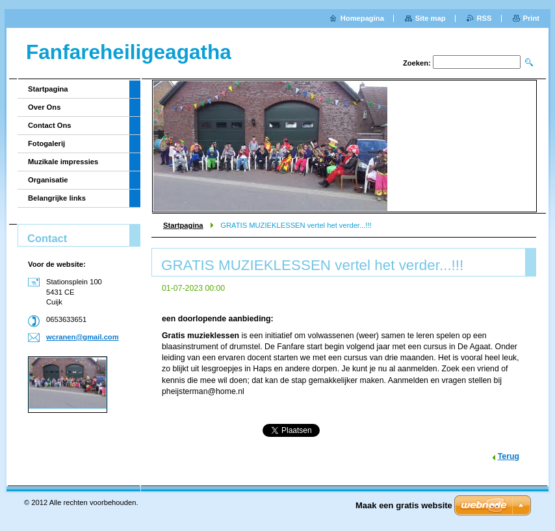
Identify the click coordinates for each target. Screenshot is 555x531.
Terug (508, 456)
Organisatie (48, 180)
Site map (430, 18)
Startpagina (183, 225)
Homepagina (362, 18)
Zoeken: (417, 63)
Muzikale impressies (63, 162)
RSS (484, 18)
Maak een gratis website (403, 505)
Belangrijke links (57, 198)
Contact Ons (49, 125)
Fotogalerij (46, 143)
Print (531, 18)
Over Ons (44, 107)
